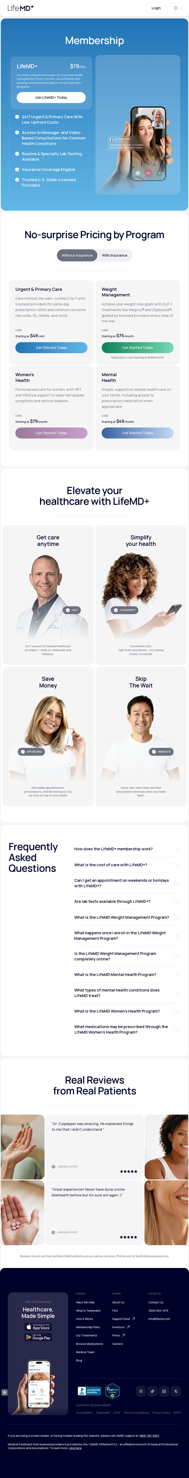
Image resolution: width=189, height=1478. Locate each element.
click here (75, 1448)
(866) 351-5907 (149, 1435)
